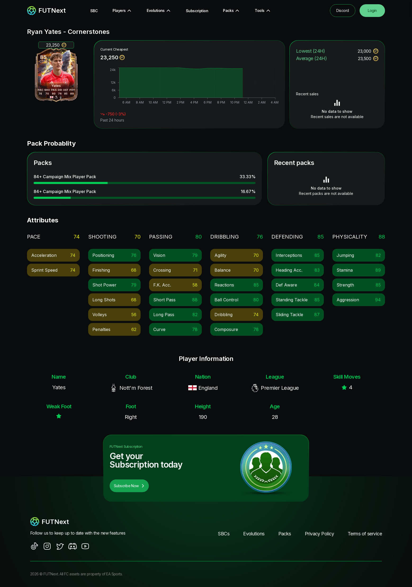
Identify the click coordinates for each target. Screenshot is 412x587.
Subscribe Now (129, 485)
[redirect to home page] (46, 10)
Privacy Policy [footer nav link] (319, 533)
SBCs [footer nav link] (223, 533)
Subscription (197, 10)
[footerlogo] (83, 521)
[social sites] (34, 546)
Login (372, 10)
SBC (94, 10)
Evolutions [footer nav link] (253, 533)
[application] (189, 87)
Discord (342, 10)
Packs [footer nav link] (284, 533)
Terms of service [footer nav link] (365, 533)
